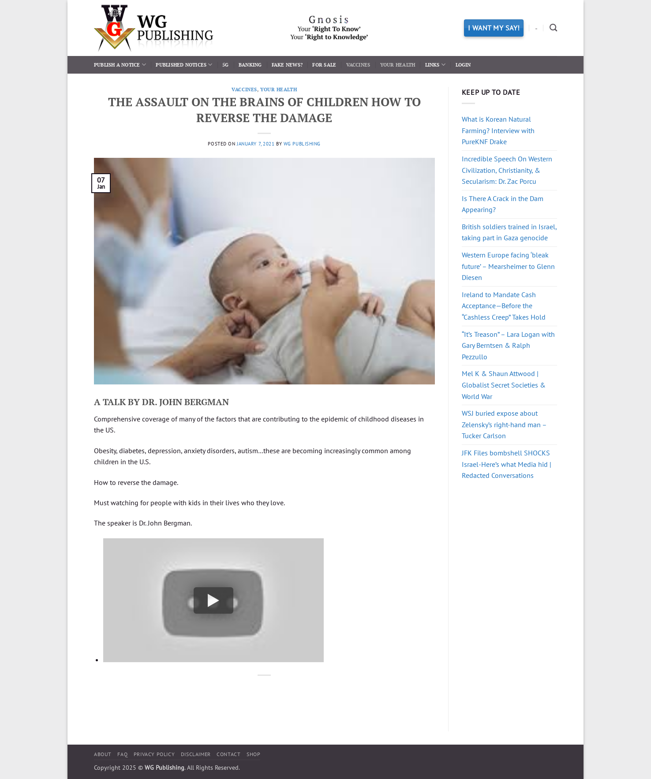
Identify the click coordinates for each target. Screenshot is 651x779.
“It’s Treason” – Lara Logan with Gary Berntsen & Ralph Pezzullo (508, 345)
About (103, 754)
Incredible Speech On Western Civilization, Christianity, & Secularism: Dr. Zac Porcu (507, 170)
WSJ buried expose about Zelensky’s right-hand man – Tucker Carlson (504, 424)
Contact (228, 754)
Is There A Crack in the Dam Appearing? (502, 204)
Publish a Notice (120, 64)
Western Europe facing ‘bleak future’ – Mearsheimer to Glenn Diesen (508, 266)
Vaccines (358, 64)
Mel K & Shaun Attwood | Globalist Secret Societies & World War (504, 384)
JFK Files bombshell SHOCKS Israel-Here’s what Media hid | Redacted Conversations (506, 464)
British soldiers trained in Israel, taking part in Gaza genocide (509, 232)
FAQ (122, 754)
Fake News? (287, 64)
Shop (253, 754)
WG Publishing (302, 144)
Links (435, 64)
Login (463, 64)
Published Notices (184, 64)
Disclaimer (196, 754)
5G (225, 64)
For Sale (324, 64)
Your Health (397, 64)
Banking (250, 64)
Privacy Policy (154, 754)
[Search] (553, 28)
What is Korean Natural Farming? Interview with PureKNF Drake (498, 130)
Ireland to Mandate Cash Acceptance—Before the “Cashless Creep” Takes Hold (504, 305)
